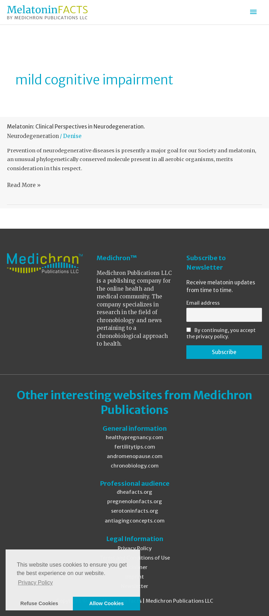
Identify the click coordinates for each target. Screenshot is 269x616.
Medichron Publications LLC (179, 601)
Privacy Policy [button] (35, 583)
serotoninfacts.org (134, 511)
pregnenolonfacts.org (134, 501)
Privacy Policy (135, 548)
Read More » (24, 185)
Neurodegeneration (33, 136)
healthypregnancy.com (134, 437)
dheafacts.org (134, 492)
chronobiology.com (135, 466)
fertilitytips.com (134, 447)
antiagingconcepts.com (135, 521)
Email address (203, 303)
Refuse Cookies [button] (39, 603)
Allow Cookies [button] (106, 603)
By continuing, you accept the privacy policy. (221, 333)
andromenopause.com (135, 456)
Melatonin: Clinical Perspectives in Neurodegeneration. (76, 126)
